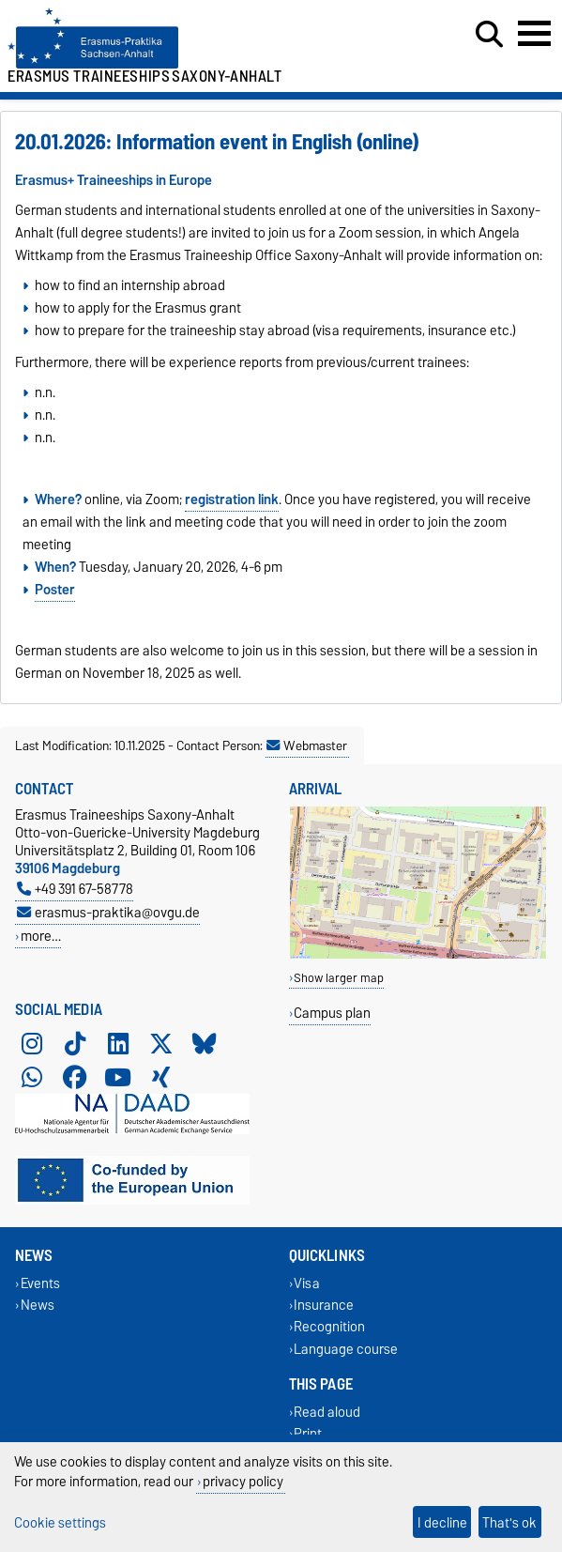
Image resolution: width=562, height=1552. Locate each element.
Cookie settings (60, 1522)
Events (40, 1283)
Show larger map (339, 978)
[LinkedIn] (118, 1043)
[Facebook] (75, 1077)
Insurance (324, 1305)
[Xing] (161, 1077)
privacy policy (243, 1481)
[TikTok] (75, 1043)
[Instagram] (32, 1043)
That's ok (509, 1522)
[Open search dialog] (489, 34)
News (37, 1305)
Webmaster (306, 745)
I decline (442, 1522)
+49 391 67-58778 (75, 888)
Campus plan (332, 1012)
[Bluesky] (204, 1043)
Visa (307, 1283)
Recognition (329, 1327)
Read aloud (327, 1411)
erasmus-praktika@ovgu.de (108, 912)
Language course (346, 1349)
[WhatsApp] (32, 1077)
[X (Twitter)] (161, 1043)
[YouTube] (118, 1077)
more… (41, 935)
